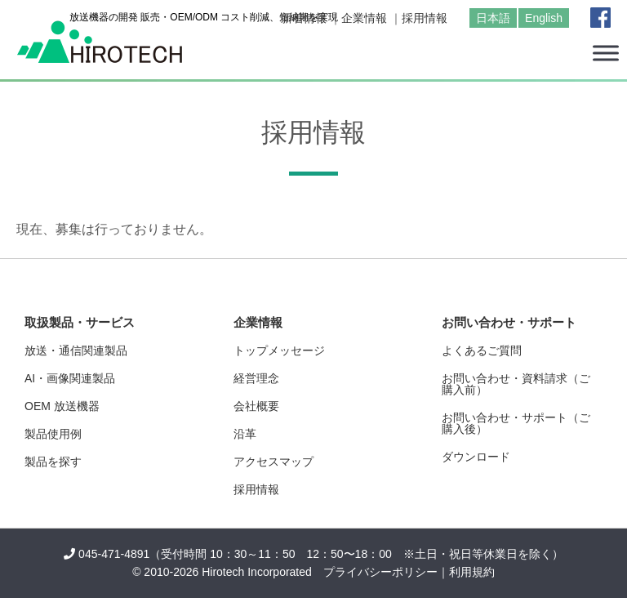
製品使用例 (53, 433)
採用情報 (424, 18)
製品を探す (53, 461)
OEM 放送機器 (62, 406)
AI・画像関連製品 (69, 378)
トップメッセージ (279, 350)
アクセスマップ (273, 461)
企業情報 (364, 18)
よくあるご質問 (482, 350)
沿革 (244, 433)
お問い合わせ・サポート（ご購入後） (516, 423)
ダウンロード (476, 456)
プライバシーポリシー (380, 571)
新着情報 (304, 18)
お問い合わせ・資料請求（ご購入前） (516, 384)
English (544, 18)
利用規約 (472, 571)
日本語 (493, 18)
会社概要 (256, 406)
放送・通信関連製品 (75, 350)
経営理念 (256, 378)
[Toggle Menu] (606, 52)
